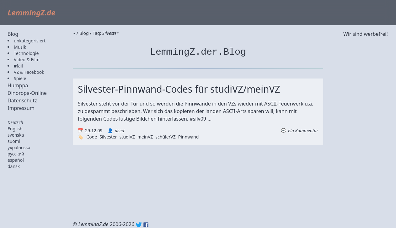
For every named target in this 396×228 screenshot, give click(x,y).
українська (19, 147)
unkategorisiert (29, 41)
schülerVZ (165, 137)
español (16, 160)
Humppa (18, 85)
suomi (14, 141)
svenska (16, 135)
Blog (13, 33)
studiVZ (127, 137)
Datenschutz (22, 100)
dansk (14, 166)
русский (16, 154)
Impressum (21, 108)
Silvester (108, 137)
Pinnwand (188, 137)
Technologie (26, 53)
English (15, 129)
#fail (18, 66)
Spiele (20, 78)
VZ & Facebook (29, 72)
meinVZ (145, 137)
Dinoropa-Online (27, 93)
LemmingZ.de (32, 12)
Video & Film (27, 59)
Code (91, 137)
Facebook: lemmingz (145, 224)
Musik (20, 47)
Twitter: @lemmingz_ (139, 224)
